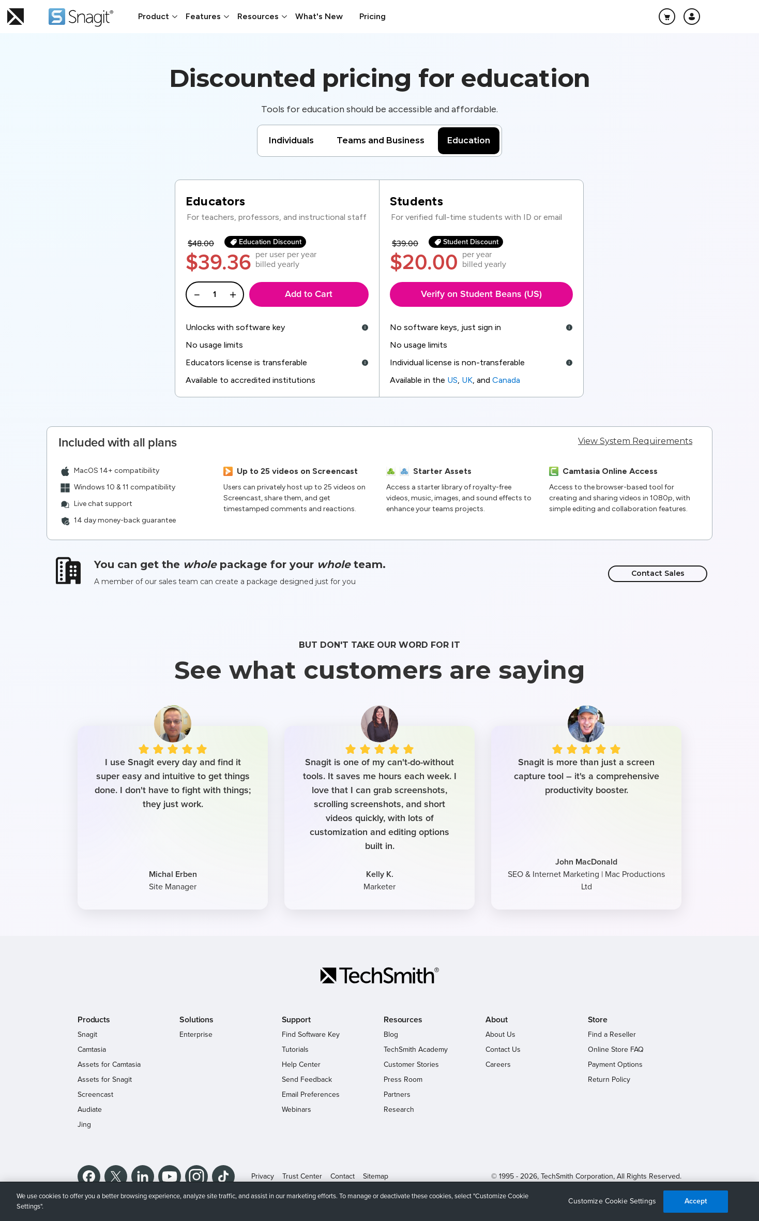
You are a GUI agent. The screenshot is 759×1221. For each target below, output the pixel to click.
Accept (696, 1201)
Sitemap (375, 1176)
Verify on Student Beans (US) (481, 294)
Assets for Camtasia (109, 1064)
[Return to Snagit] (81, 17)
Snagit (87, 1034)
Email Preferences (311, 1094)
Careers (498, 1064)
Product (153, 16)
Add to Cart (308, 294)
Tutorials (295, 1049)
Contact (342, 1176)
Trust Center (302, 1176)
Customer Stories (411, 1064)
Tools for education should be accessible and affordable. (379, 109)
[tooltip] (364, 327)
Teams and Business (380, 140)
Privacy (262, 1176)
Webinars (296, 1109)
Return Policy (609, 1079)
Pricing (372, 16)
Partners (397, 1094)
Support (296, 1020)
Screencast (95, 1094)
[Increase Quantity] (233, 294)
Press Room (403, 1079)
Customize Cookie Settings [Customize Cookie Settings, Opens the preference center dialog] (612, 1201)
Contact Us (503, 1049)
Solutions (196, 1020)
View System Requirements (635, 441)
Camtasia (92, 1049)
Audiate (90, 1109)
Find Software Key (311, 1034)
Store (598, 1020)
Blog (391, 1034)
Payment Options (615, 1064)
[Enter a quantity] (215, 294)
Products (94, 1020)
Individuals (291, 140)
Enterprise (195, 1034)
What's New (319, 16)
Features (203, 16)
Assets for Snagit (105, 1079)
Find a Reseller (612, 1034)
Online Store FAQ (616, 1049)
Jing (84, 1124)
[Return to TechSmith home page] (15, 16)
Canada (506, 380)
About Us (500, 1034)
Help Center (301, 1064)
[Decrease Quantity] (196, 294)
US (452, 380)
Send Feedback (307, 1079)
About (496, 1020)
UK (467, 380)
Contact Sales (658, 573)
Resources (258, 16)
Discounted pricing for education (379, 78)
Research (399, 1109)
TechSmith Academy (416, 1049)
